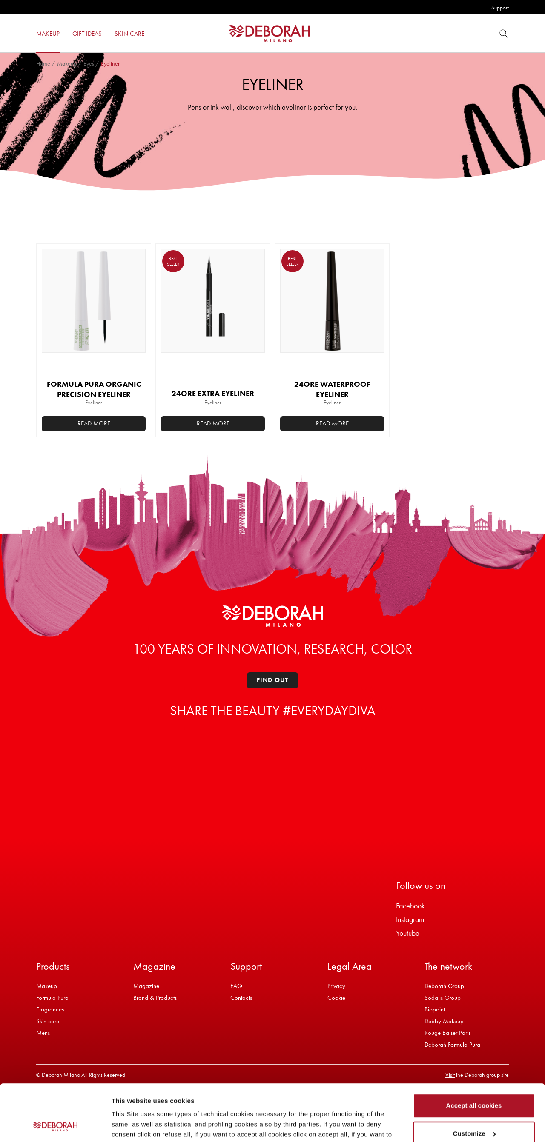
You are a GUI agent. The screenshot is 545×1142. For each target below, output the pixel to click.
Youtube (407, 933)
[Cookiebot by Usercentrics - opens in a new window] (55, 1125)
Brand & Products (155, 998)
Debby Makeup (444, 1021)
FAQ (236, 986)
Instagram (410, 919)
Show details (131, 1125)
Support (500, 7)
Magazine (146, 986)
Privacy (336, 986)
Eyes (88, 63)
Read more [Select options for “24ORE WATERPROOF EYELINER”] (332, 423)
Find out (272, 680)
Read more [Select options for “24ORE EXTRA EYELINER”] (213, 423)
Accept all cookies (474, 1052)
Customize (474, 1080)
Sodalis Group (443, 998)
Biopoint (435, 1009)
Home (43, 63)
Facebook (410, 906)
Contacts (241, 998)
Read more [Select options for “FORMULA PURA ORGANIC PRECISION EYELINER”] (93, 423)
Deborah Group (444, 986)
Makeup (67, 63)
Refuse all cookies (474, 1108)
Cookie (336, 998)
